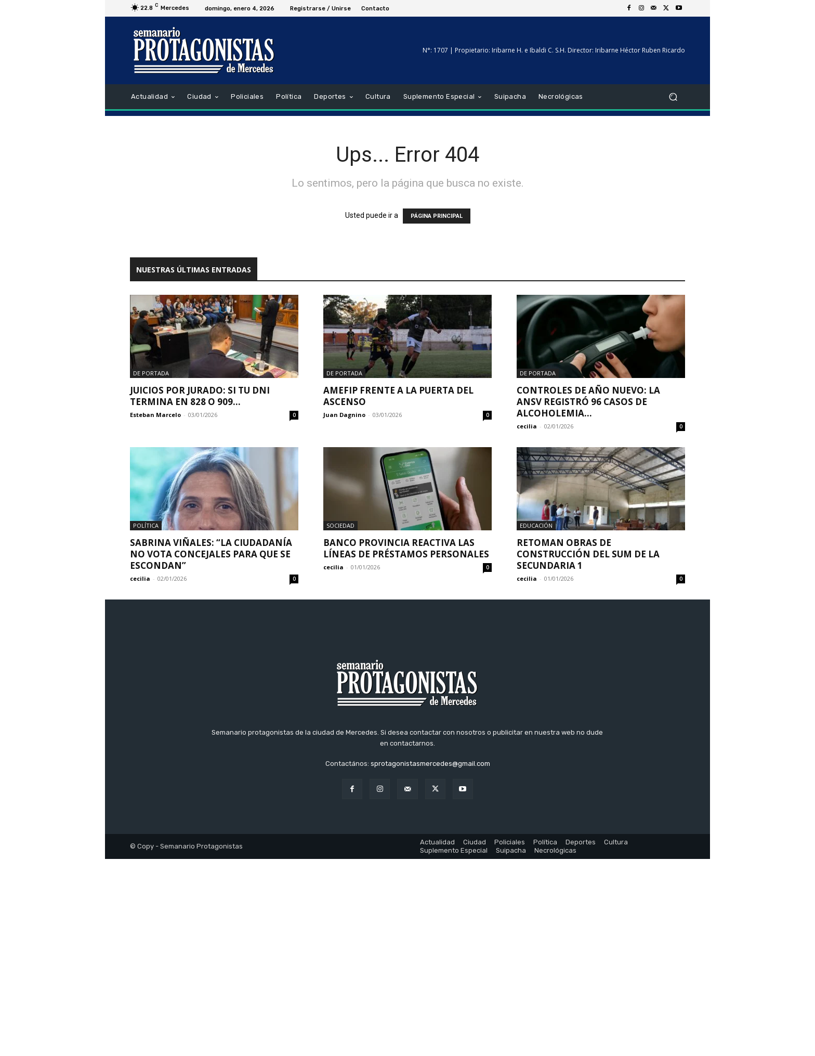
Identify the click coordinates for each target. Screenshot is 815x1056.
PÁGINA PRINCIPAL (437, 216)
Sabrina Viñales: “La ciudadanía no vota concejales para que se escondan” (211, 554)
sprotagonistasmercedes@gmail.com (430, 960)
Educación (536, 525)
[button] (673, 97)
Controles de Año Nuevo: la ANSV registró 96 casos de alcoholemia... (588, 401)
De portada (151, 373)
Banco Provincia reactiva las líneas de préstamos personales (406, 548)
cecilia (527, 426)
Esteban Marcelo (155, 415)
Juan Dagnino (344, 415)
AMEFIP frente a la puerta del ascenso (398, 396)
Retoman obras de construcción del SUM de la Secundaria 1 (588, 554)
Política (146, 525)
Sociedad (340, 525)
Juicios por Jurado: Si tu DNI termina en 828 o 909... (200, 396)
